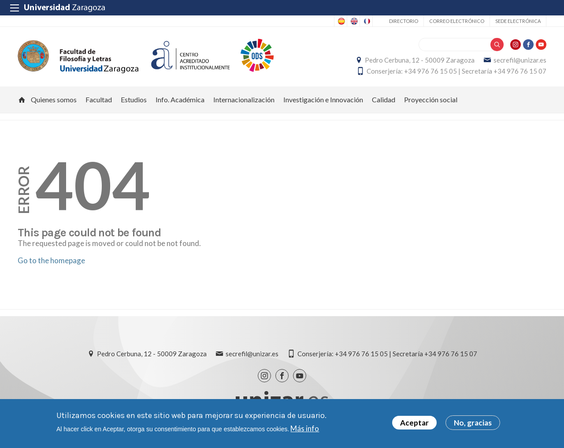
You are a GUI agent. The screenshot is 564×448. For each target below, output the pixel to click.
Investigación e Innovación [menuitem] (323, 99)
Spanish (340, 21)
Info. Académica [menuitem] (180, 99)
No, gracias (473, 423)
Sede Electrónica (518, 21)
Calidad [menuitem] (383, 99)
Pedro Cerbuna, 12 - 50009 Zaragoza (420, 60)
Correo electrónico (456, 21)
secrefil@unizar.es (520, 60)
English (353, 21)
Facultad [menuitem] (98, 99)
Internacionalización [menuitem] (244, 99)
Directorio (403, 21)
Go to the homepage (51, 260)
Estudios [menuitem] (134, 99)
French (366, 21)
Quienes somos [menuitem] (54, 99)
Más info (304, 428)
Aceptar (414, 423)
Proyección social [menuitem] (430, 99)
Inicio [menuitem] (22, 99)
